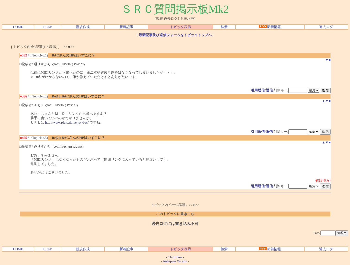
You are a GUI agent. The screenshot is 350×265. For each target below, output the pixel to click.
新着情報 (270, 27)
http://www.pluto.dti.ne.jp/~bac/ (67, 122)
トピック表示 (180, 27)
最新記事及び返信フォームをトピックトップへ (175, 35)
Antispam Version (175, 261)
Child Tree (175, 257)
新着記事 (126, 27)
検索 (224, 27)
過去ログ (326, 27)
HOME (18, 27)
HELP (47, 27)
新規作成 (83, 27)
